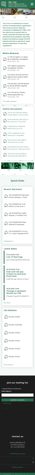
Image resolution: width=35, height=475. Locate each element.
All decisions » (9, 241)
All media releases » (10, 101)
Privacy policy (17, 467)
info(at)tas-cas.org (17, 454)
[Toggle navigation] (32, 4)
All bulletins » (9, 365)
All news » (7, 303)
